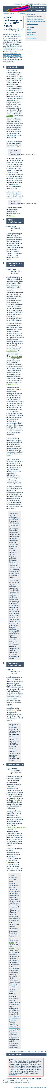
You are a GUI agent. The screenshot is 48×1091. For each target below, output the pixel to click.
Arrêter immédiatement (34, 16)
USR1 (18, 133)
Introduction (31, 14)
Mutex (11, 943)
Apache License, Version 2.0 (21, 1082)
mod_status (16, 390)
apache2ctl (31, 32)
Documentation (25, 13)
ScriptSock (13, 949)
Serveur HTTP (14, 13)
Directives (24, 4)
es (9, 31)
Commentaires (31, 38)
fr (13, 31)
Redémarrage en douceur (35, 19)
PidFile (9, 116)
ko (19, 31)
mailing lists (13, 1075)
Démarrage (30, 34)
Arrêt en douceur (32, 24)
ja (16, 31)
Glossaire (35, 4)
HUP (7, 135)
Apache (5, 13)
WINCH (14, 135)
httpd (29, 30)
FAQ (29, 4)
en (22, 29)
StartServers (11, 351)
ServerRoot (17, 214)
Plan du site (42, 4)
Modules (17, 4)
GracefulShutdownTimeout (16, 827)
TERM (14, 133)
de (18, 29)
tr (22, 31)
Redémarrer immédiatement (36, 21)
